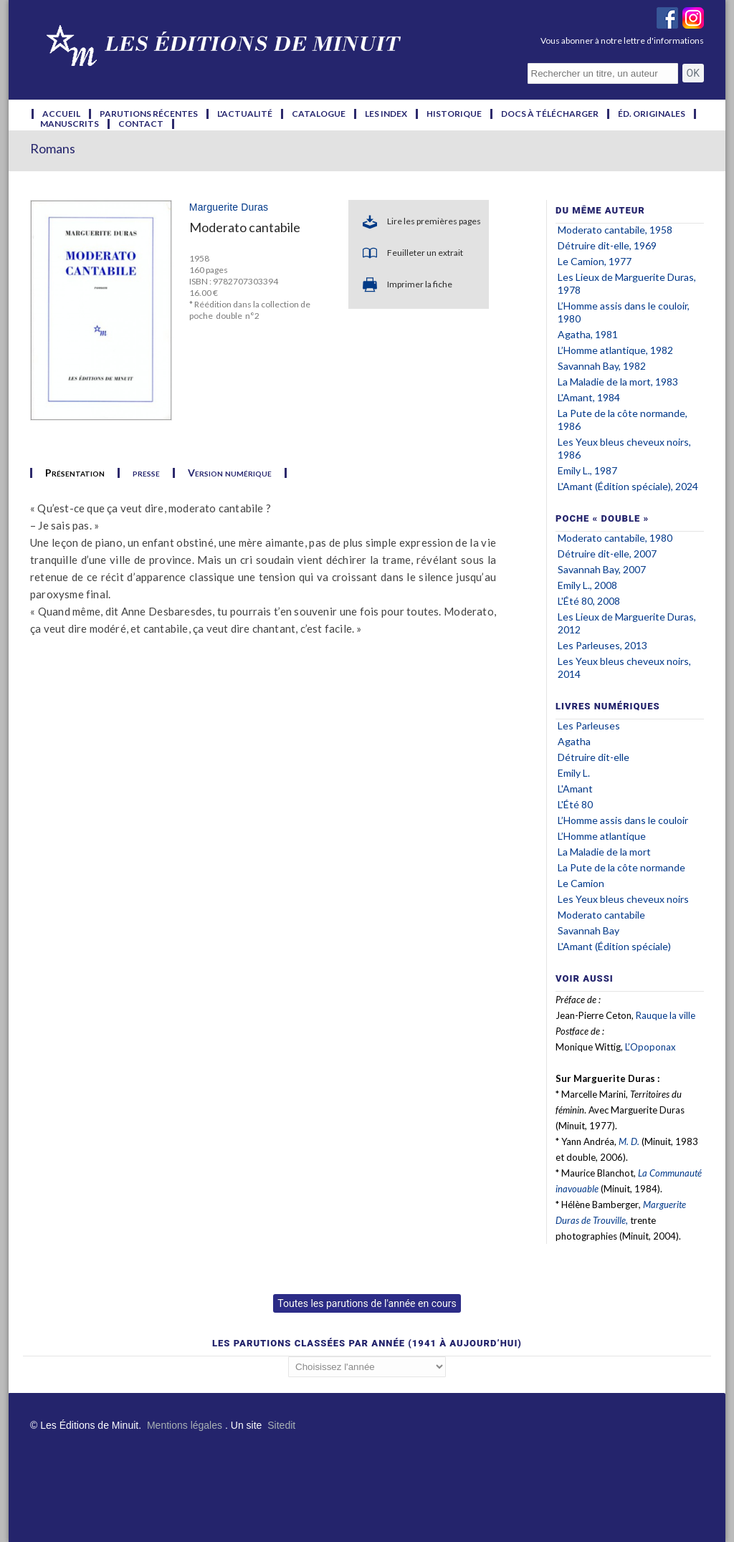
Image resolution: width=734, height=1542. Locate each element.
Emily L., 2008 (587, 585)
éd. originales (651, 114)
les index (386, 114)
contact (140, 124)
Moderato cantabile (601, 915)
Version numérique (230, 473)
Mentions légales (184, 1425)
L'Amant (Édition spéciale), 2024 (628, 486)
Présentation (75, 473)
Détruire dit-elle (593, 757)
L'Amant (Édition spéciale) (614, 946)
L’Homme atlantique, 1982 (615, 350)
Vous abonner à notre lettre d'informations (622, 40)
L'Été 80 (575, 804)
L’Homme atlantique (602, 836)
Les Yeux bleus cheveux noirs (623, 899)
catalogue (318, 114)
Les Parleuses (589, 725)
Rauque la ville (665, 1015)
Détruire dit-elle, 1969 (607, 245)
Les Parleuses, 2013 (602, 645)
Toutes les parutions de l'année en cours (366, 1303)
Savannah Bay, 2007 (602, 569)
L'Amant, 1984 (589, 397)
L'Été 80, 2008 (589, 601)
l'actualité (244, 114)
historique (454, 114)
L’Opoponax (650, 1047)
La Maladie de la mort (604, 852)
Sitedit (281, 1425)
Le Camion (581, 883)
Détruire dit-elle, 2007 (607, 553)
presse (146, 473)
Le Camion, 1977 (594, 261)
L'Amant (575, 788)
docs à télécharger (550, 114)
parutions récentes (149, 114)
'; (367, 1366)
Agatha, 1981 (588, 334)
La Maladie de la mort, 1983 (618, 381)
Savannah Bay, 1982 (602, 366)
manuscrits (69, 124)
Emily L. (574, 773)
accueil (61, 114)
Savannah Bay (588, 930)
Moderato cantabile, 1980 (615, 538)
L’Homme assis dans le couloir (623, 820)
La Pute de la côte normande (621, 867)
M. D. (629, 1141)
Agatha (574, 741)
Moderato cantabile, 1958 (615, 230)
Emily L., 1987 (587, 470)
